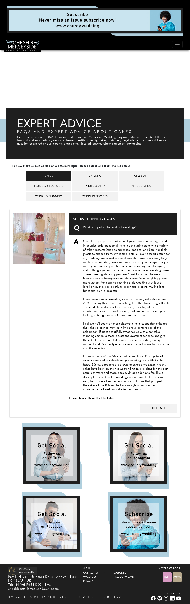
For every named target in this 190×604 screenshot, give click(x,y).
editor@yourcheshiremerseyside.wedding (114, 143)
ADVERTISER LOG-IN (170, 568)
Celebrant (141, 176)
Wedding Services (95, 196)
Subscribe (120, 573)
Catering (95, 176)
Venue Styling (141, 186)
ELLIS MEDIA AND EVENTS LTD (51, 597)
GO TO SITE (158, 408)
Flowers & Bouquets (48, 186)
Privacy (88, 581)
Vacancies (89, 577)
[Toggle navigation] (177, 44)
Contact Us (91, 573)
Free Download (124, 577)
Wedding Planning (48, 196)
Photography (95, 186)
